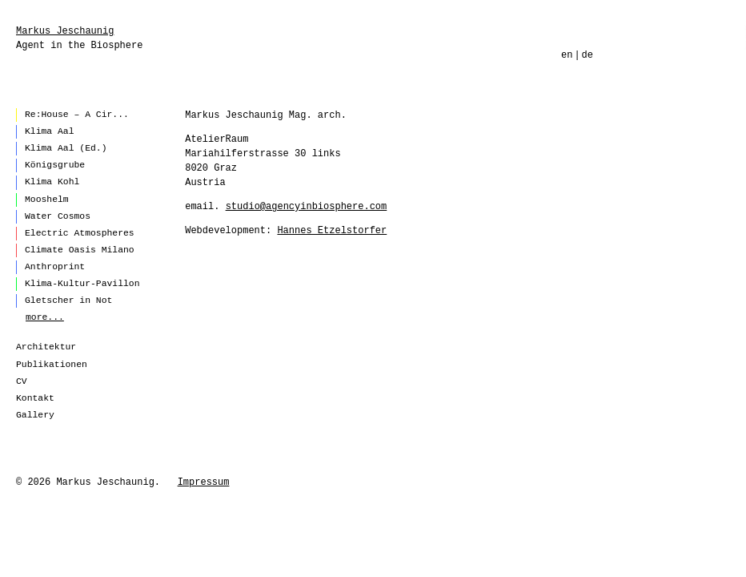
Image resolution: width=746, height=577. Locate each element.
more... (45, 317)
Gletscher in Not (68, 300)
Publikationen (51, 364)
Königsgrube (55, 165)
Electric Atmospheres (79, 233)
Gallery (35, 415)
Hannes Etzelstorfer (332, 230)
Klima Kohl (52, 182)
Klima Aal (49, 131)
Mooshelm (47, 199)
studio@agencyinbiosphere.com (306, 206)
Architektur (46, 347)
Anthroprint (55, 267)
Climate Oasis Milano (79, 250)
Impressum (204, 482)
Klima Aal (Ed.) (66, 148)
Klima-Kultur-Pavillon (82, 283)
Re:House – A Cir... (77, 114)
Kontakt (35, 398)
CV (21, 381)
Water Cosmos (57, 216)
